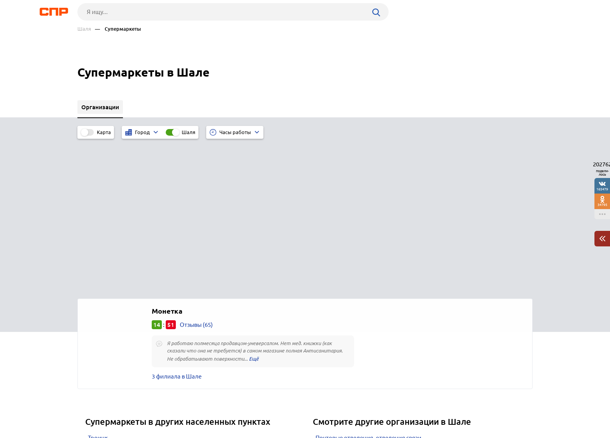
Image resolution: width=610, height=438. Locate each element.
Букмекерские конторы (348, 323)
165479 (602, 189)
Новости (140, 409)
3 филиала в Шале (177, 223)
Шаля (84, 28)
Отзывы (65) (196, 171)
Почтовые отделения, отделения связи (368, 285)
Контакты (251, 409)
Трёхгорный (104, 323)
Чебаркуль (102, 294)
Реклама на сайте (195, 409)
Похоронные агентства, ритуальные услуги (374, 294)
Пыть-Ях (99, 314)
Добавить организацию (497, 409)
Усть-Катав (102, 304)
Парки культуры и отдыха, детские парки (371, 314)
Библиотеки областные (348, 304)
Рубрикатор (91, 409)
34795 (602, 204)
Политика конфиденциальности (181, 432)
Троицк (98, 285)
